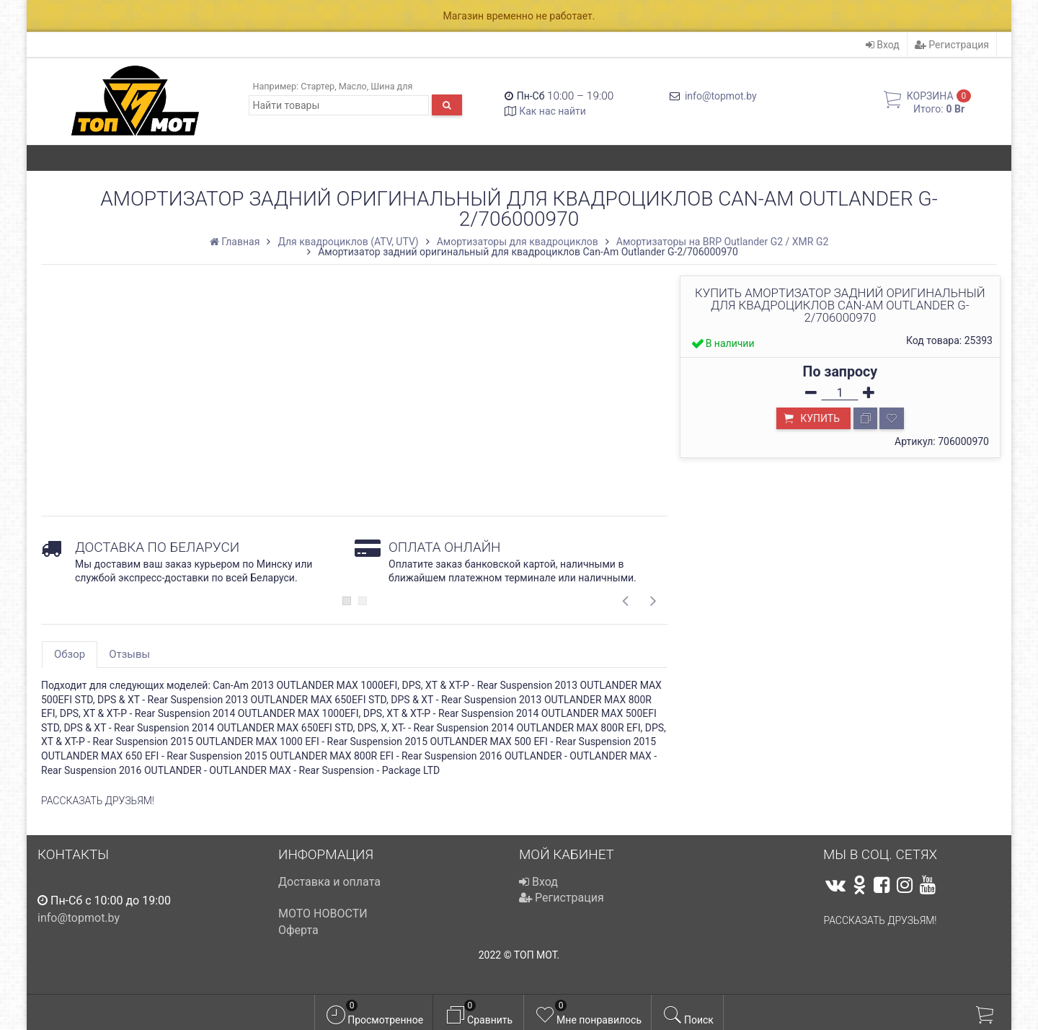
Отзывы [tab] (129, 654)
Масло (353, 86)
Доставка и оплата (329, 882)
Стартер (317, 86)
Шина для (391, 86)
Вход (883, 44)
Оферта (298, 930)
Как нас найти (552, 111)
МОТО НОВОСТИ (323, 913)
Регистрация (952, 44)
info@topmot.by (721, 96)
